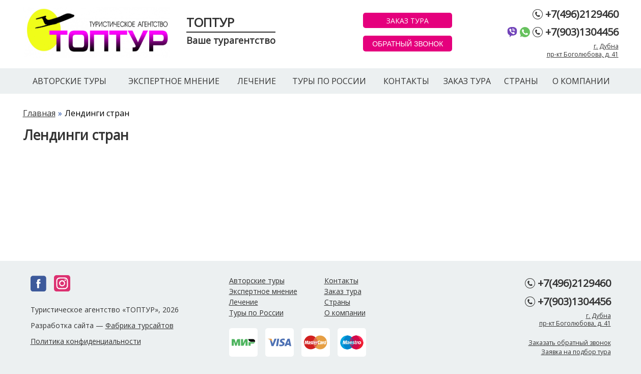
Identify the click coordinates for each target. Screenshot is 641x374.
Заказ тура (467, 81)
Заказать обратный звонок (569, 342)
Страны (521, 81)
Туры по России (329, 81)
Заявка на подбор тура (576, 352)
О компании (581, 81)
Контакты (406, 81)
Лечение (256, 81)
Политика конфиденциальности (86, 341)
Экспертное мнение (173, 81)
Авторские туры (69, 81)
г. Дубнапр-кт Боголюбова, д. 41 (583, 50)
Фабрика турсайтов (139, 325)
